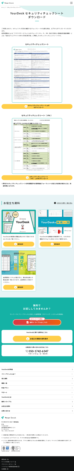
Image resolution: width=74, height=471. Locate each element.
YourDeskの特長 (7, 369)
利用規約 (5, 469)
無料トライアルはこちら (37, 321)
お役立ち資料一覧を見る (63, 203)
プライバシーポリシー (9, 464)
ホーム (3, 7)
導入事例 (4, 378)
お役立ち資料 (6, 406)
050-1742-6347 (38, 351)
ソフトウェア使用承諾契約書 (10, 466)
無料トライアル (7, 402)
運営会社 (5, 459)
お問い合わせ (6, 411)
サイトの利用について (9, 462)
